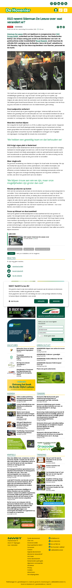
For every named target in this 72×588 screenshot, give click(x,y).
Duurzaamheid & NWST (34, 545)
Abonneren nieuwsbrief (34, 554)
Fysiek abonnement (33, 538)
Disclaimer (30, 565)
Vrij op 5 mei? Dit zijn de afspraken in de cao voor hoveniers (54, 459)
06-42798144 (55, 544)
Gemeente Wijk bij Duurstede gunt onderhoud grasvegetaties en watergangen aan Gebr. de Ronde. (48, 398)
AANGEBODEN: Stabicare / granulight (48, 354)
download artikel (17, 266)
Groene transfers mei (53, 465)
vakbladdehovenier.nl (58, 582)
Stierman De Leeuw (15, 34)
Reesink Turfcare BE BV (42, 249)
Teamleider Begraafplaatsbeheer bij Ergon (24, 356)
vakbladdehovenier (57, 550)
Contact (29, 549)
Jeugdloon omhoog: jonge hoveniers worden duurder (54, 479)
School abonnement (33, 559)
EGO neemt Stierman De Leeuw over (36, 237)
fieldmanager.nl (11, 582)
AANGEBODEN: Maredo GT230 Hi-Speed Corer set (49, 363)
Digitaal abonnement (34, 552)
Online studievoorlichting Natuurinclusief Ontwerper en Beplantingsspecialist (25, 398)
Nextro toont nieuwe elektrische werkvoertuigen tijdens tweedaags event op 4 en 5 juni (25, 414)
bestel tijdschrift (17, 271)
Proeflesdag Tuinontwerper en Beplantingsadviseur (25, 431)
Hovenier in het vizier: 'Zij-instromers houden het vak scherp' (54, 487)
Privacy (29, 568)
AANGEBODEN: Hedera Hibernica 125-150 (49, 359)
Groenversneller (32, 543)
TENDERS (41, 393)
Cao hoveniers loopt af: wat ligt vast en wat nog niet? (55, 473)
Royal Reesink (41, 41)
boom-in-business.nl (27, 584)
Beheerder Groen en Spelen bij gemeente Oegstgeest (25, 349)
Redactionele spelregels (35, 561)
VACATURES (12, 345)
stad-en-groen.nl (34, 582)
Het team (30, 556)
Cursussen (30, 547)
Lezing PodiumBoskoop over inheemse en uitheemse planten (26, 406)
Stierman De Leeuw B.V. (15, 249)
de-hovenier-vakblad (57, 547)
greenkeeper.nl (22, 582)
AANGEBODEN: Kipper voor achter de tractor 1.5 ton (51, 349)
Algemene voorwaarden (35, 563)
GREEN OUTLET (44, 345)
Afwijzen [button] (41, 301)
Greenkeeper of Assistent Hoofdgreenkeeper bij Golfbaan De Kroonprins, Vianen (25, 372)
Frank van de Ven (12, 29)
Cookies (29, 570)
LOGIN (11, 253)
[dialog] (36, 294)
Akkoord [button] (56, 301)
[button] (13, 301)
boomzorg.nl (45, 582)
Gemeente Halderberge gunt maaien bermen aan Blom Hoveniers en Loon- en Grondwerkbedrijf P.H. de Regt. (49, 406)
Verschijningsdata (33, 574)
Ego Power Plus (28, 249)
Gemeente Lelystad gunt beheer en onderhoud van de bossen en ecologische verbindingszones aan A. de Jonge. (50, 434)
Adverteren (31, 572)
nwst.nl (49, 584)
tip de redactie (17, 276)
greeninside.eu (40, 584)
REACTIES (11, 258)
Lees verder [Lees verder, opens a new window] (32, 296)
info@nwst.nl (55, 538)
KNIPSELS (11, 454)
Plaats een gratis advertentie (46, 369)
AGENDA (11, 393)
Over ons (30, 540)
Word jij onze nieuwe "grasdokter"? (23, 363)
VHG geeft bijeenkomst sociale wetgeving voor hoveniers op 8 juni (24, 424)
